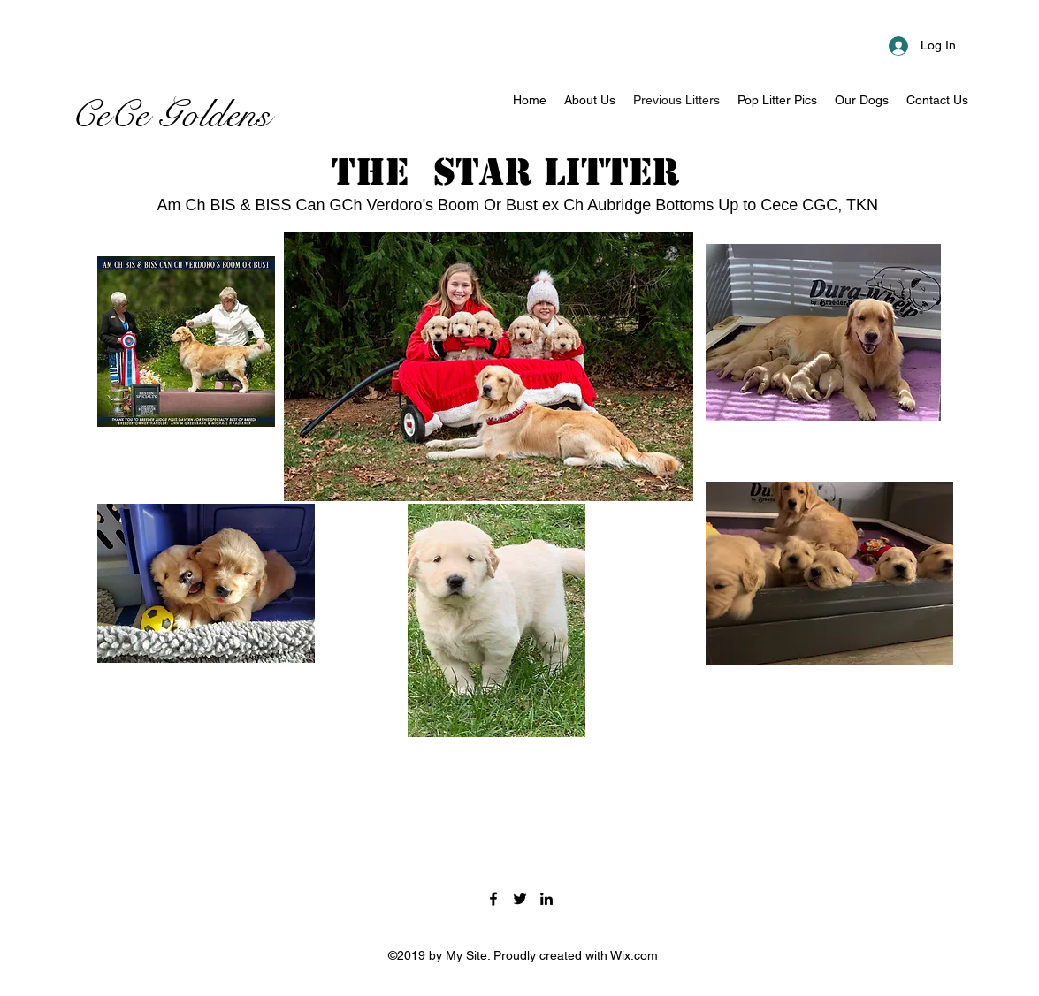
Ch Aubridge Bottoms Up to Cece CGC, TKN (720, 205)
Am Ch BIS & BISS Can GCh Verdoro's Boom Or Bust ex (360, 205)
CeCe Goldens (171, 115)
